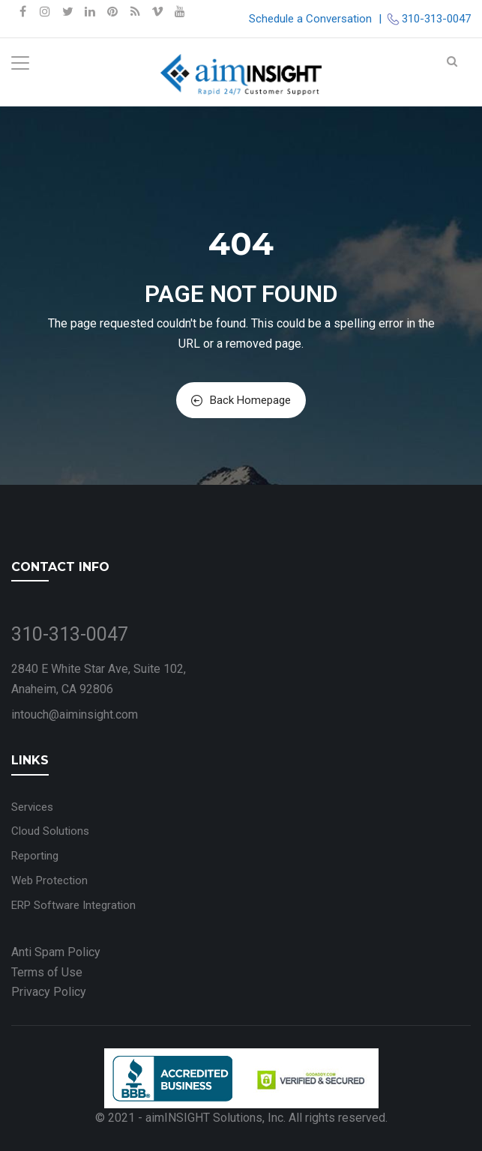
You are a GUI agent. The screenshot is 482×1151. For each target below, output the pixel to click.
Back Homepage (241, 400)
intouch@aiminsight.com (74, 714)
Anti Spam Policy (55, 952)
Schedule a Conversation (310, 18)
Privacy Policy (48, 992)
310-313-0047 (436, 18)
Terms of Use (46, 972)
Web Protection (49, 880)
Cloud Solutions (50, 831)
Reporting (34, 856)
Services (32, 807)
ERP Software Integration (73, 905)
